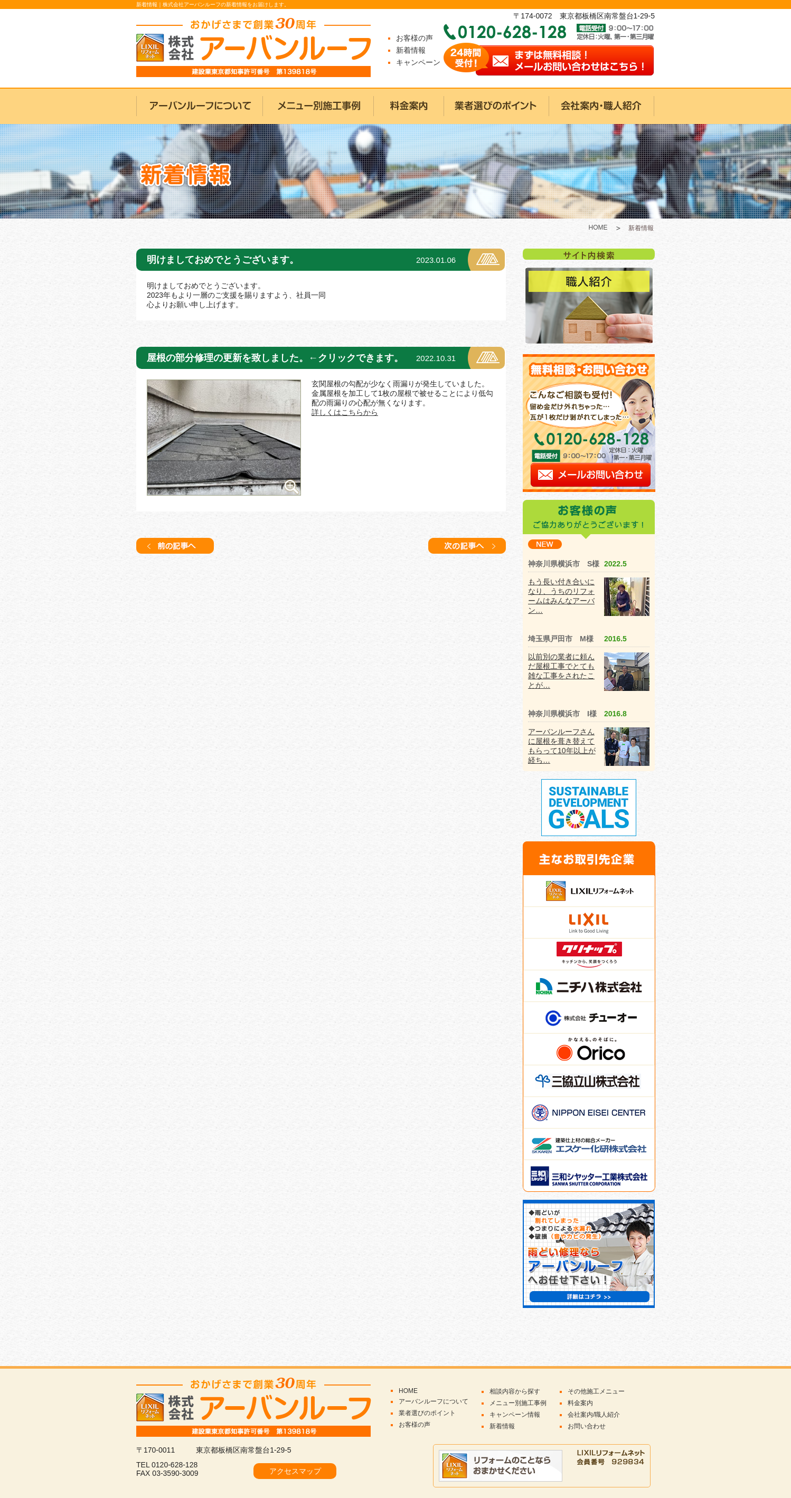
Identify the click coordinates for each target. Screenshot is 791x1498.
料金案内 (580, 1403)
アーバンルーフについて (433, 1401)
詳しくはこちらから (345, 412)
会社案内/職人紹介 (594, 1414)
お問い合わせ (587, 1426)
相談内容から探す (514, 1391)
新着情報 (411, 50)
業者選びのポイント (427, 1413)
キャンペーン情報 (514, 1414)
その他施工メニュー (596, 1391)
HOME (598, 227)
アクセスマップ (295, 1471)
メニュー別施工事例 (518, 1403)
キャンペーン (418, 62)
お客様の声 (414, 38)
